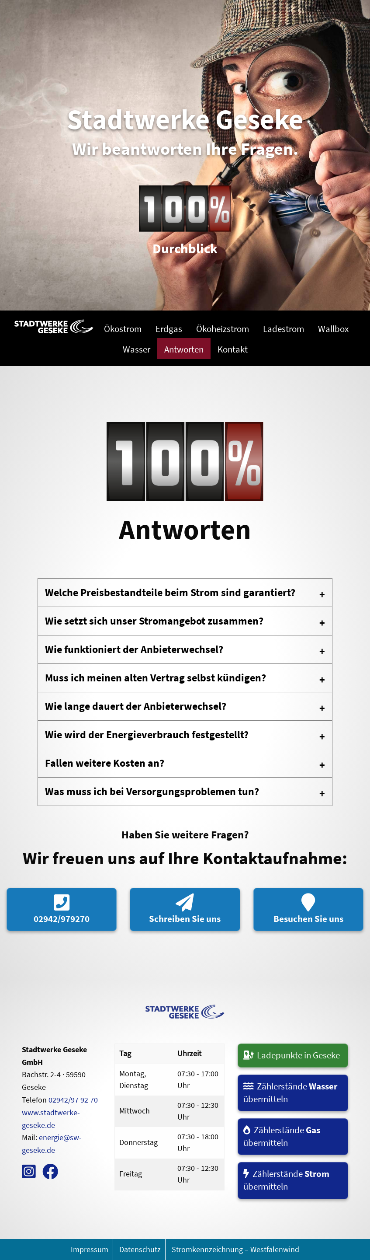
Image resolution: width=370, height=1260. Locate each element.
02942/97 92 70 (73, 1100)
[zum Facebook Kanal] (50, 1174)
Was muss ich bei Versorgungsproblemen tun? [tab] (152, 791)
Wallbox (333, 329)
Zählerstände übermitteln (290, 1093)
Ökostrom (123, 329)
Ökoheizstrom (222, 329)
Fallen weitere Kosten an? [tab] (104, 763)
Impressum (89, 1249)
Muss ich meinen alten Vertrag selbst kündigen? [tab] (155, 677)
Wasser (136, 349)
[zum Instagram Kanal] (29, 1174)
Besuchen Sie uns (308, 909)
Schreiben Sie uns (185, 909)
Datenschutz (140, 1249)
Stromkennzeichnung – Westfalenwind (235, 1249)
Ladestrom (283, 329)
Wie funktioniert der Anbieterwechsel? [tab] (134, 649)
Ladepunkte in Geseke (291, 1055)
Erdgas (169, 329)
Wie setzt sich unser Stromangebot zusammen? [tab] (154, 621)
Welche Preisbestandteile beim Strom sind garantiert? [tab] (170, 592)
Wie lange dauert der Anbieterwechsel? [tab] (135, 706)
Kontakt (233, 349)
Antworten (184, 349)
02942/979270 (62, 909)
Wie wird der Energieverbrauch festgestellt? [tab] (147, 734)
